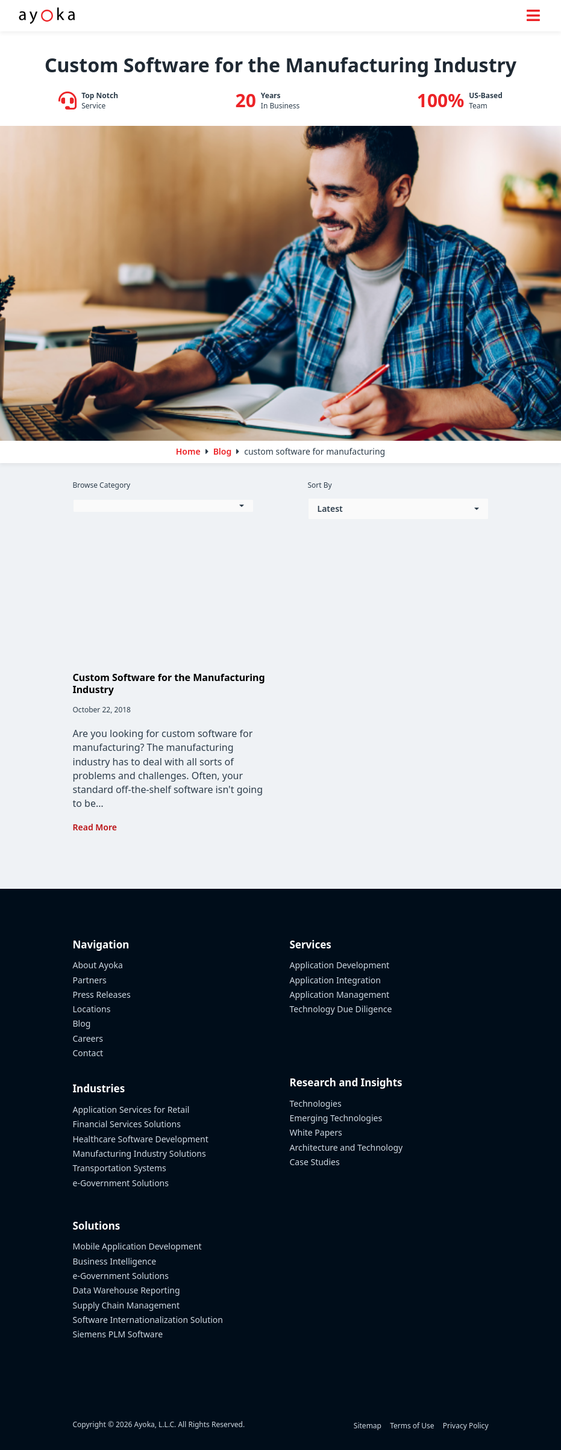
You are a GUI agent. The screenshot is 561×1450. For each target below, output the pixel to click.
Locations (92, 1009)
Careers (88, 1038)
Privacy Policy (466, 1425)
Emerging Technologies (336, 1118)
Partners (90, 980)
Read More (95, 827)
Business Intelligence (115, 1261)
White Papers (316, 1132)
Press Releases (102, 994)
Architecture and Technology (346, 1147)
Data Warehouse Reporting (126, 1290)
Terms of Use (412, 1425)
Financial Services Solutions (127, 1124)
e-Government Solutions (121, 1183)
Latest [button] (330, 508)
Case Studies (315, 1162)
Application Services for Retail (131, 1109)
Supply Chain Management (126, 1305)
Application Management (340, 994)
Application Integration (335, 980)
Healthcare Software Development (140, 1139)
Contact (88, 1053)
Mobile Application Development (137, 1246)
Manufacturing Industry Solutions (139, 1153)
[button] (163, 505)
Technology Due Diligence (341, 1009)
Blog (82, 1023)
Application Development (340, 965)
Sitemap (367, 1425)
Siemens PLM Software (118, 1334)
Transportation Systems (119, 1168)
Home (188, 451)
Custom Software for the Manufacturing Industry (169, 683)
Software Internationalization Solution (148, 1319)
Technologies (316, 1103)
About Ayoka (98, 965)
